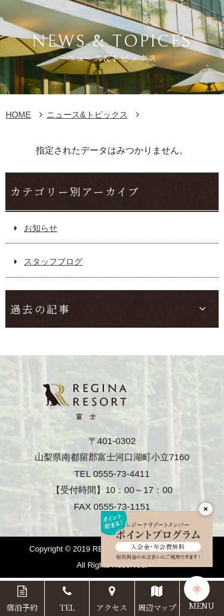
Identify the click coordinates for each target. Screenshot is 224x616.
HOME (17, 114)
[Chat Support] (197, 589)
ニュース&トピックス (87, 114)
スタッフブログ (53, 261)
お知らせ (40, 228)
